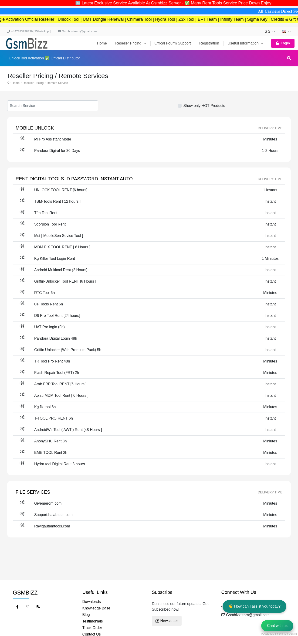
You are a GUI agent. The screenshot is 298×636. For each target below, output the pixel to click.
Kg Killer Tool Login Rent (54, 258)
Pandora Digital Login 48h (55, 338)
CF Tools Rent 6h (48, 304)
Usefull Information (245, 43)
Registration (209, 43)
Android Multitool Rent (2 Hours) (61, 270)
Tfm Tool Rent (45, 213)
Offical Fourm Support (173, 43)
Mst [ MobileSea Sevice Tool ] (58, 236)
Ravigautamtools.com (52, 526)
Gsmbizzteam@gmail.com (77, 31)
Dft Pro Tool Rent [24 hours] (57, 316)
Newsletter (167, 621)
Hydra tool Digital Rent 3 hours (59, 464)
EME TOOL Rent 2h (50, 453)
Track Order (92, 628)
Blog (86, 615)
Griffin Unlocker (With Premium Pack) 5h (67, 350)
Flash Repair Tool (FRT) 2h (56, 373)
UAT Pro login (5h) (49, 327)
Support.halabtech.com (53, 515)
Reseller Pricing (130, 43)
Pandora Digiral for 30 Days (57, 151)
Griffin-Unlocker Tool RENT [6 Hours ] (65, 281)
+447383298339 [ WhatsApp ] (29, 31)
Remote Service (57, 83)
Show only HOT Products (204, 106)
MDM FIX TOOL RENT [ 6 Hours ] (62, 247)
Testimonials (92, 621)
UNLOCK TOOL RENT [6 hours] (60, 190)
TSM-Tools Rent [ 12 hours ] (57, 201)
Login (283, 43)
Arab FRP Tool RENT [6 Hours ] (60, 384)
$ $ (270, 31)
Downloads (91, 602)
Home (102, 43)
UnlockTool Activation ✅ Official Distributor (44, 58)
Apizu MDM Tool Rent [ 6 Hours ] (61, 395)
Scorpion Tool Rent (50, 224)
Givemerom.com (47, 503)
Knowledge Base (96, 608)
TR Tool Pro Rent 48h (52, 361)
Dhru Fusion (288, 633)
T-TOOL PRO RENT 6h (53, 418)
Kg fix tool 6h (45, 407)
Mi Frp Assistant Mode (52, 139)
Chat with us (277, 626)
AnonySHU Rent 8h (50, 441)
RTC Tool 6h (44, 293)
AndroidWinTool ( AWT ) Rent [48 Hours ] (68, 430)
